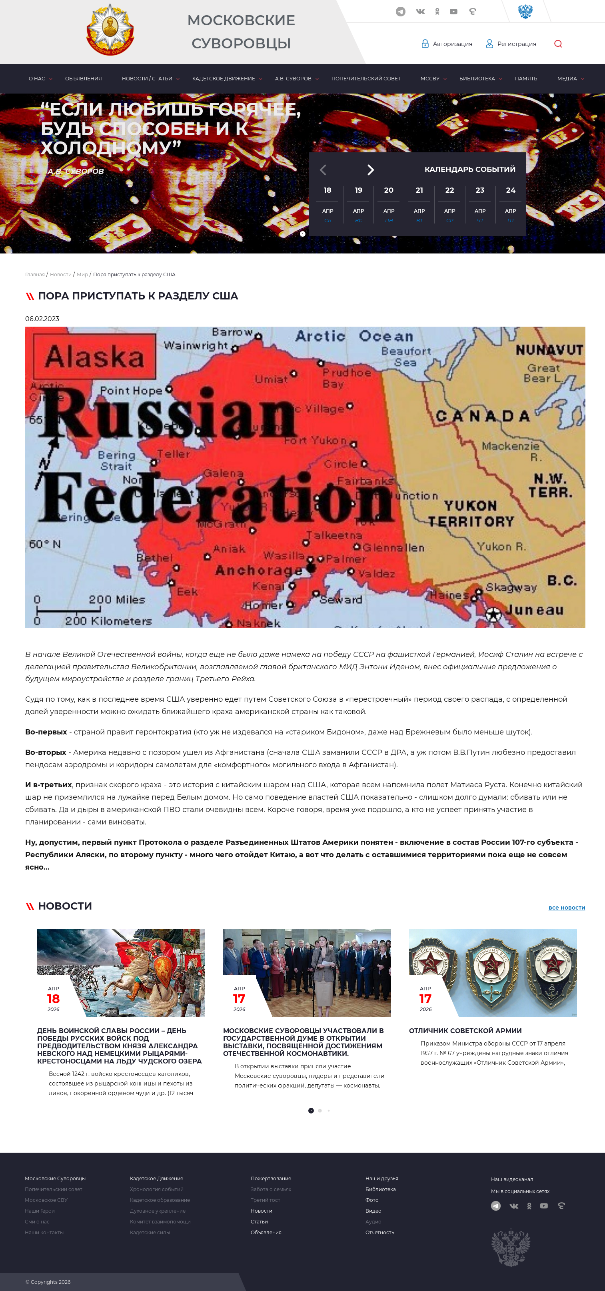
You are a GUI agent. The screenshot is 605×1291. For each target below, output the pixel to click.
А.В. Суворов (293, 79)
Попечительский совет (366, 79)
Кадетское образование (160, 1200)
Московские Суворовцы (241, 32)
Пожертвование (271, 1178)
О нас (37, 79)
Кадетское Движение (156, 1178)
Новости (261, 1211)
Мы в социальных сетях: (521, 1191)
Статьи (259, 1221)
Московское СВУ (46, 1200)
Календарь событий (470, 164)
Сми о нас (37, 1221)
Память (526, 79)
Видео (373, 1211)
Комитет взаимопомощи (160, 1221)
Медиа (567, 79)
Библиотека (477, 79)
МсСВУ (430, 79)
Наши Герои (40, 1211)
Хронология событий (157, 1189)
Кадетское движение (223, 79)
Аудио (373, 1221)
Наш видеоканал (512, 1179)
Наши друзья (381, 1178)
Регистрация (516, 44)
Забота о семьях (271, 1189)
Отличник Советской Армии (465, 1031)
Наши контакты (44, 1232)
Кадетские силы (150, 1232)
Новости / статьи (147, 79)
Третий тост (265, 1200)
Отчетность (379, 1232)
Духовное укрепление (158, 1211)
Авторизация (452, 44)
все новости (567, 907)
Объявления (83, 79)
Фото (372, 1200)
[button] (302, 234)
